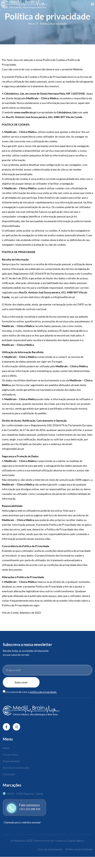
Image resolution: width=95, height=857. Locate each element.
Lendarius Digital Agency (69, 840)
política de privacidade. (43, 691)
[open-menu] (92, 4)
